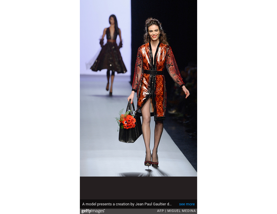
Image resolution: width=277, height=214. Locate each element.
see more (187, 204)
